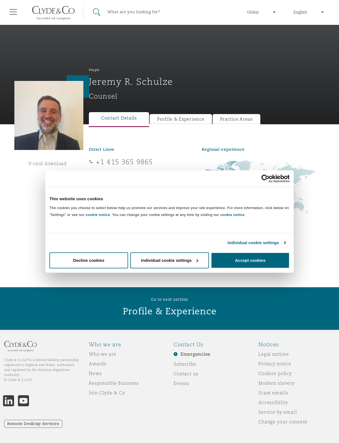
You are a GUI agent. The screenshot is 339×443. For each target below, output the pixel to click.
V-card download (47, 163)
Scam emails (273, 392)
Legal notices (273, 354)
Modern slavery (276, 383)
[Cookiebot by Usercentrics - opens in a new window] (265, 179)
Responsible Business (114, 383)
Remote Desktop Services (33, 423)
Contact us (186, 373)
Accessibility (273, 402)
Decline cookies (88, 260)
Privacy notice (274, 363)
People (94, 70)
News (95, 373)
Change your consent (282, 421)
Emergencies (195, 354)
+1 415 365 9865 (124, 161)
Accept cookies (250, 260)
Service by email (277, 412)
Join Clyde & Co (107, 392)
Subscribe (185, 364)
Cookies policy (275, 373)
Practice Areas (236, 119)
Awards (98, 363)
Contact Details (119, 118)
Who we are (102, 354)
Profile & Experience (181, 119)
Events (181, 383)
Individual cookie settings (253, 242)
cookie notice (98, 214)
